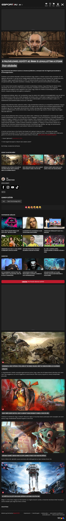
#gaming (3, 191)
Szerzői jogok (35, 513)
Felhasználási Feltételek (58, 515)
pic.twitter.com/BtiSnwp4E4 (47, 135)
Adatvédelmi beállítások (56, 513)
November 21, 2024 (17, 138)
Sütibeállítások (46, 515)
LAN (4, 201)
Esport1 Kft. (16, 513)
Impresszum (27, 513)
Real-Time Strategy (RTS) (14, 201)
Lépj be (24, 282)
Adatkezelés (44, 513)
